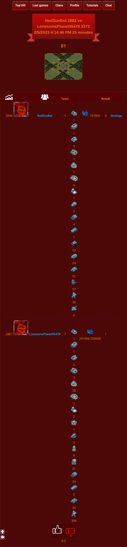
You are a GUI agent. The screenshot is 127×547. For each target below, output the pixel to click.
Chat (109, 5)
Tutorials (92, 5)
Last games (40, 5)
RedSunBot (44, 116)
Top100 (20, 5)
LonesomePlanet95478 (44, 334)
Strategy (116, 116)
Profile (74, 5)
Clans (59, 5)
